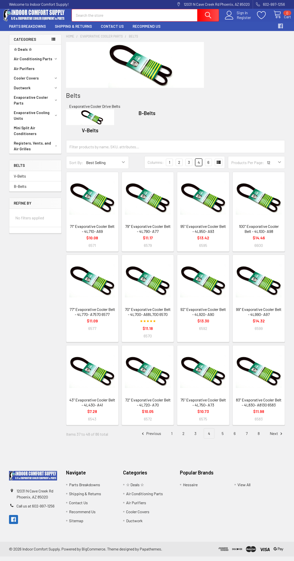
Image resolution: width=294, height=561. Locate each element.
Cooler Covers (36, 82)
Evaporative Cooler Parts (36, 105)
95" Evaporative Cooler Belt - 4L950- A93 (203, 233)
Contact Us (112, 31)
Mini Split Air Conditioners (25, 135)
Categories (25, 44)
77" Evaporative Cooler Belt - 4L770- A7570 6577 (92, 316)
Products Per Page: (247, 167)
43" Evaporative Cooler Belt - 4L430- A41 (92, 407)
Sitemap (76, 525)
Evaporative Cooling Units (36, 120)
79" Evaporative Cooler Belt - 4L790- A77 (148, 233)
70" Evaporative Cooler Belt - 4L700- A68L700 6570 (148, 316)
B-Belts (20, 190)
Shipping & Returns (73, 31)
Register (238, 20)
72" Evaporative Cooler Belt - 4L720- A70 (148, 407)
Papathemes (150, 553)
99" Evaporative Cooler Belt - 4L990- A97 (258, 316)
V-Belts (20, 180)
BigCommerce (93, 553)
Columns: (156, 166)
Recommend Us (146, 31)
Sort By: (76, 167)
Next (277, 438)
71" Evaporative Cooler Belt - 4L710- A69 (92, 233)
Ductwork (36, 92)
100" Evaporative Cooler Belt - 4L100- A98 (259, 233)
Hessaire (190, 489)
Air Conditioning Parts (36, 63)
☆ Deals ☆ (23, 54)
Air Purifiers (24, 73)
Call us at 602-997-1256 (36, 510)
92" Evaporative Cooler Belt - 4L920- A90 (203, 316)
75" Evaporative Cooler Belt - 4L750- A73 (203, 407)
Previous (150, 438)
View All (243, 489)
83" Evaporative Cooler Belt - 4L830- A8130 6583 (258, 407)
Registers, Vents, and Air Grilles (36, 150)
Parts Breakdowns (27, 31)
